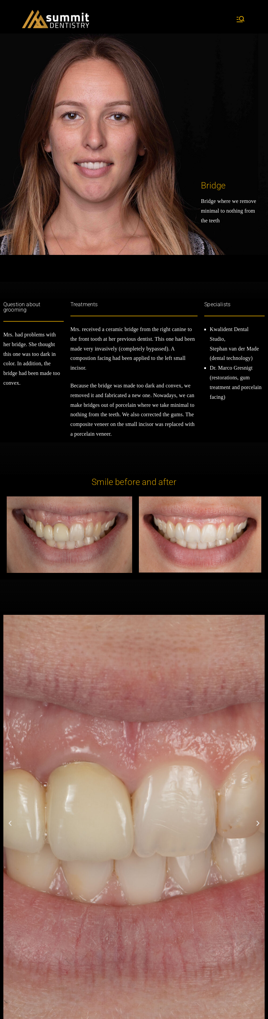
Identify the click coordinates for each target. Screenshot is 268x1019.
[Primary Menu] (240, 19)
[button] (10, 823)
